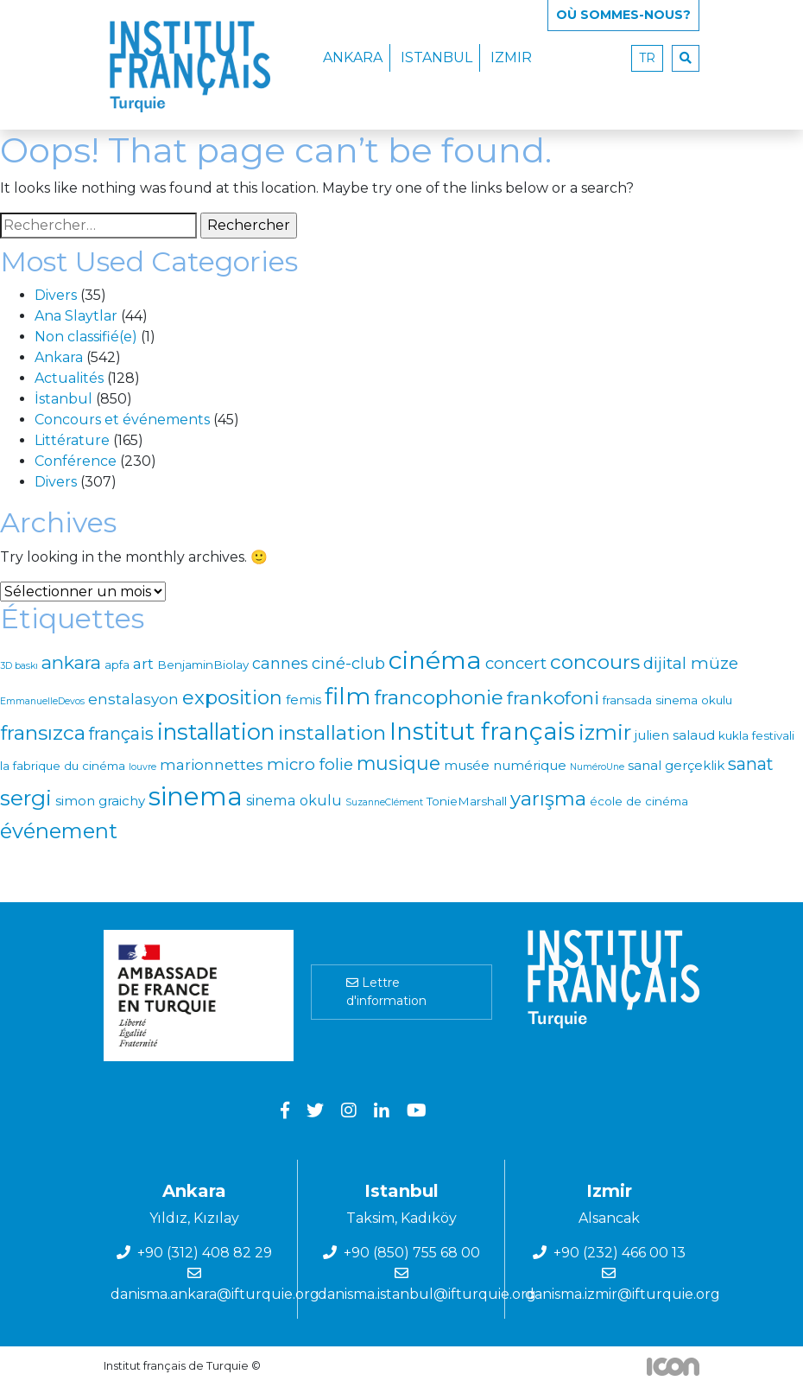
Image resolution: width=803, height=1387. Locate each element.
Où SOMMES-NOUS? (623, 14)
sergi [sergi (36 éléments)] (26, 798)
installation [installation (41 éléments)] (216, 731)
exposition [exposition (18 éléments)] (232, 697)
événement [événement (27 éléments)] (58, 830)
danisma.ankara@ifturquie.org (215, 1294)
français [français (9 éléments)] (121, 733)
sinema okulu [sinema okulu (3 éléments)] (294, 800)
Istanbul (436, 57)
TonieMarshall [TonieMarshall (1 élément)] (467, 801)
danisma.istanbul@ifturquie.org (427, 1294)
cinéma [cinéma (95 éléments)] (435, 660)
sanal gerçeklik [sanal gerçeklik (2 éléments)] (676, 765)
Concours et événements (122, 419)
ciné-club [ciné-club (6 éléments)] (348, 663)
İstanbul (63, 399)
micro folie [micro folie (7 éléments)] (310, 764)
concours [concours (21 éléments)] (595, 662)
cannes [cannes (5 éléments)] (280, 663)
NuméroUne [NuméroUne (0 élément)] (597, 767)
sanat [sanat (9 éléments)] (751, 764)
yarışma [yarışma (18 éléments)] (548, 798)
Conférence (76, 461)
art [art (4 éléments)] (143, 663)
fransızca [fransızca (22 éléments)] (42, 733)
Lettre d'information (386, 991)
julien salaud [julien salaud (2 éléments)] (675, 735)
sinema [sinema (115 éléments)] (196, 796)
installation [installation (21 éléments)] (332, 733)
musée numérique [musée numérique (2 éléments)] (505, 765)
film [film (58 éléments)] (347, 696)
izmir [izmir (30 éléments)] (605, 732)
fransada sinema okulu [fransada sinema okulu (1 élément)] (667, 700)
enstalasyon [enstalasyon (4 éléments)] (133, 699)
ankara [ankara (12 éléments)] (71, 662)
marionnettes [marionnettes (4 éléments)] (211, 764)
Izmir (511, 57)
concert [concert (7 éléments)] (516, 663)
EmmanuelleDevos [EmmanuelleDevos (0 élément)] (42, 701)
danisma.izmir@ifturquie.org (622, 1294)
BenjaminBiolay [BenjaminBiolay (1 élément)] (203, 664)
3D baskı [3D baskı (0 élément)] (19, 665)
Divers (56, 295)
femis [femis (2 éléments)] (303, 699)
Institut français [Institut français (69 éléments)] (482, 731)
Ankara (353, 57)
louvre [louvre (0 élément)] (142, 767)
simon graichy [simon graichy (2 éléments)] (100, 800)
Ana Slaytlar (76, 316)
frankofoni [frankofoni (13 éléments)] (553, 698)
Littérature (72, 440)
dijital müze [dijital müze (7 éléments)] (690, 663)
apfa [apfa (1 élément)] (117, 664)
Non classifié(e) (86, 336)
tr (647, 58)
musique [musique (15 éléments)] (398, 763)
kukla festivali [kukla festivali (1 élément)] (756, 735)
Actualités (69, 378)
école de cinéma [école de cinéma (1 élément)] (639, 801)
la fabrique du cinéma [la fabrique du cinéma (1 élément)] (62, 766)
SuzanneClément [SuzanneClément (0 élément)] (384, 802)
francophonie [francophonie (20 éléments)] (438, 697)
